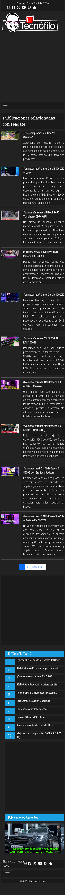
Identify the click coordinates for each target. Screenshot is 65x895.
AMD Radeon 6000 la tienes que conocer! (37, 668)
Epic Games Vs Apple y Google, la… (34, 701)
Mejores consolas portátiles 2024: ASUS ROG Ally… (39, 735)
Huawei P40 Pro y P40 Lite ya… (31, 717)
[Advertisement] (32, 67)
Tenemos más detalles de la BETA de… (36, 725)
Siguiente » (38, 566)
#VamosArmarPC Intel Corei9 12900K (43, 294)
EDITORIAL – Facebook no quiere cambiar (37, 684)
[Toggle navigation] (5, 105)
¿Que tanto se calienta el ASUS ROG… (35, 676)
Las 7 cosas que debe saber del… (33, 709)
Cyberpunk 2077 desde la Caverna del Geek (38, 660)
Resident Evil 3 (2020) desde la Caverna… (37, 692)
